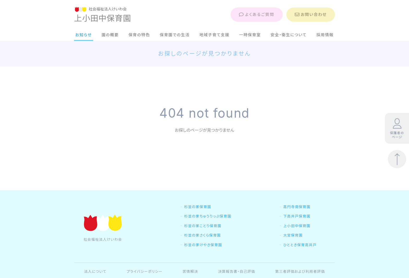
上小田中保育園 (296, 226)
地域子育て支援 (214, 34)
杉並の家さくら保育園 (202, 235)
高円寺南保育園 (296, 207)
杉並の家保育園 (197, 207)
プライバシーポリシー (145, 271)
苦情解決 (190, 271)
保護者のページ (397, 128)
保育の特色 (139, 34)
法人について (95, 271)
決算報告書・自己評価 (236, 271)
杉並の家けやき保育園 (203, 245)
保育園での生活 (175, 34)
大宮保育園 (293, 235)
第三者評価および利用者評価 (300, 271)
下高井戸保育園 (296, 216)
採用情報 (325, 34)
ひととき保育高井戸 (300, 245)
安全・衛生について (288, 34)
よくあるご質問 (256, 14)
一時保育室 (250, 34)
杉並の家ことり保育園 (202, 226)
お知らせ (83, 34)
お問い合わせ (311, 14)
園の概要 (110, 34)
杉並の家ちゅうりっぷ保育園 (207, 216)
